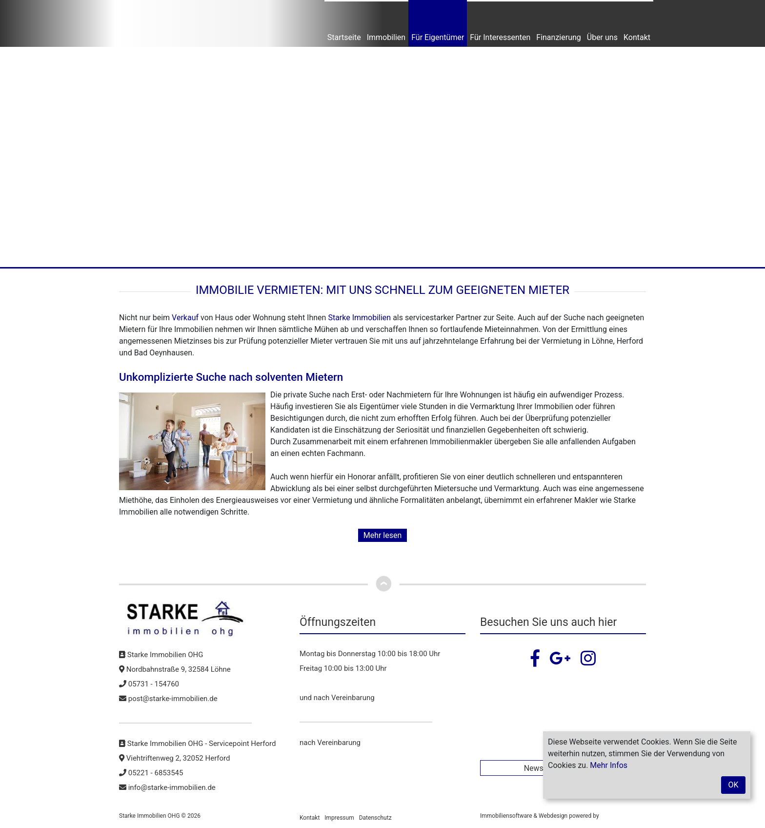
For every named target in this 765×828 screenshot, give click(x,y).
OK (733, 784)
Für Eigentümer (437, 37)
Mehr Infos (608, 765)
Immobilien (386, 37)
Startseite (344, 37)
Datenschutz (375, 817)
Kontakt (637, 37)
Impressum (339, 817)
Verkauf (185, 317)
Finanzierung (558, 37)
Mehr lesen (382, 535)
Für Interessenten (500, 37)
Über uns (602, 37)
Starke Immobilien (359, 317)
